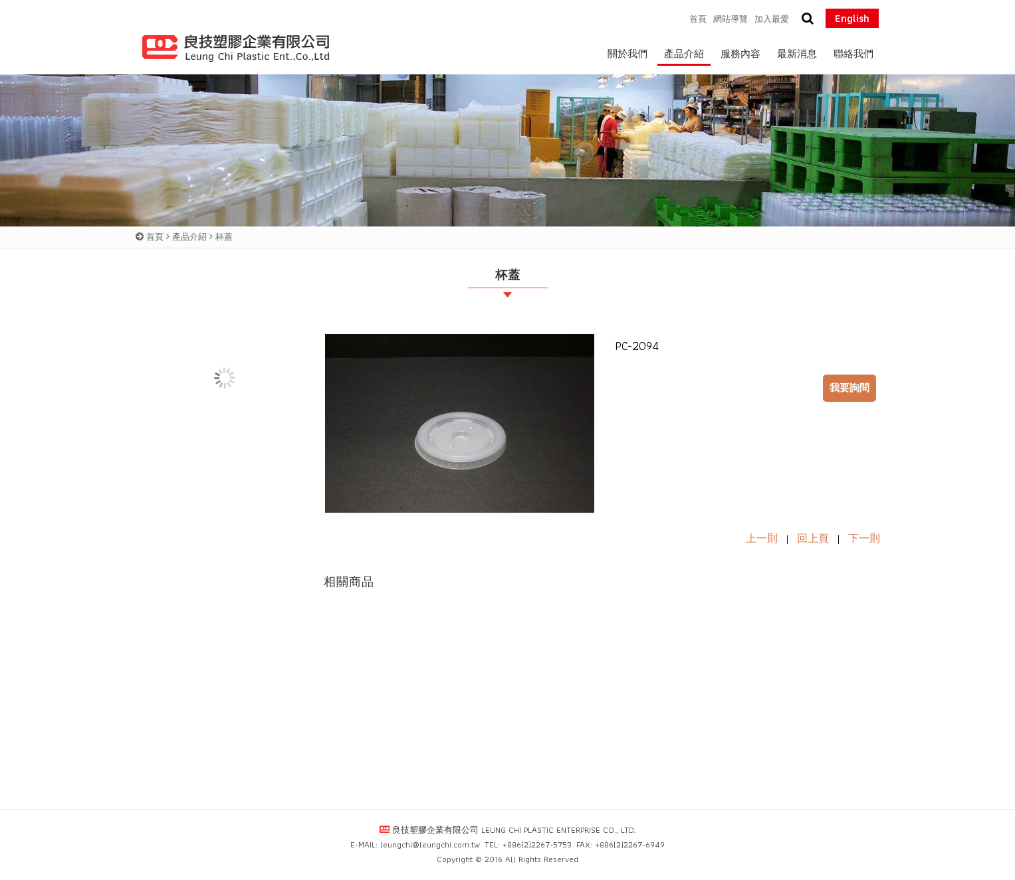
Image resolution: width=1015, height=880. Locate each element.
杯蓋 (224, 237)
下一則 (864, 538)
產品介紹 (189, 237)
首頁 (155, 237)
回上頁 (813, 538)
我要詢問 (849, 388)
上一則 (762, 538)
